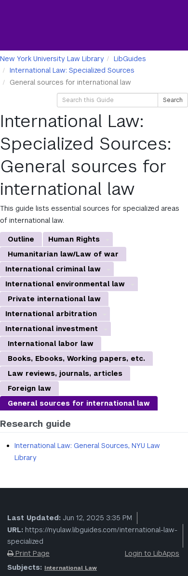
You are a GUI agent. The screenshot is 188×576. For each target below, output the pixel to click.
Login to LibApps (152, 553)
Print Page (28, 553)
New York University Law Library (52, 58)
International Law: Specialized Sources (72, 70)
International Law (70, 567)
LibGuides (130, 58)
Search (173, 100)
